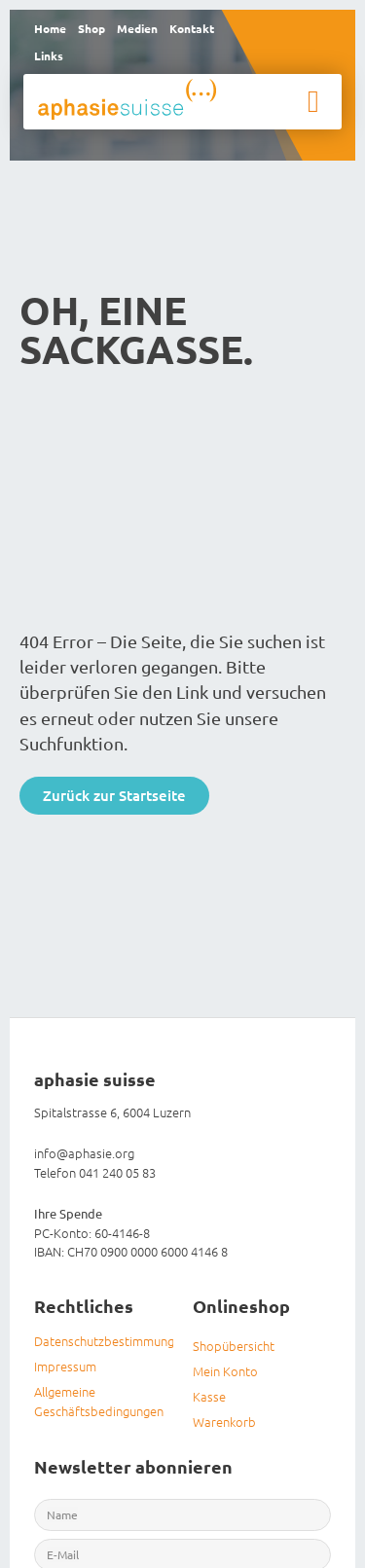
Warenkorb (224, 1421)
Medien (137, 28)
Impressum (65, 1366)
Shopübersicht (233, 1345)
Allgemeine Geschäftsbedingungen (99, 1401)
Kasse (209, 1396)
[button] (313, 101)
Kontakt (191, 28)
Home (50, 28)
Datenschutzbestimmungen (103, 1340)
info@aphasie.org (84, 1153)
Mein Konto (225, 1371)
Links (48, 55)
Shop (91, 28)
